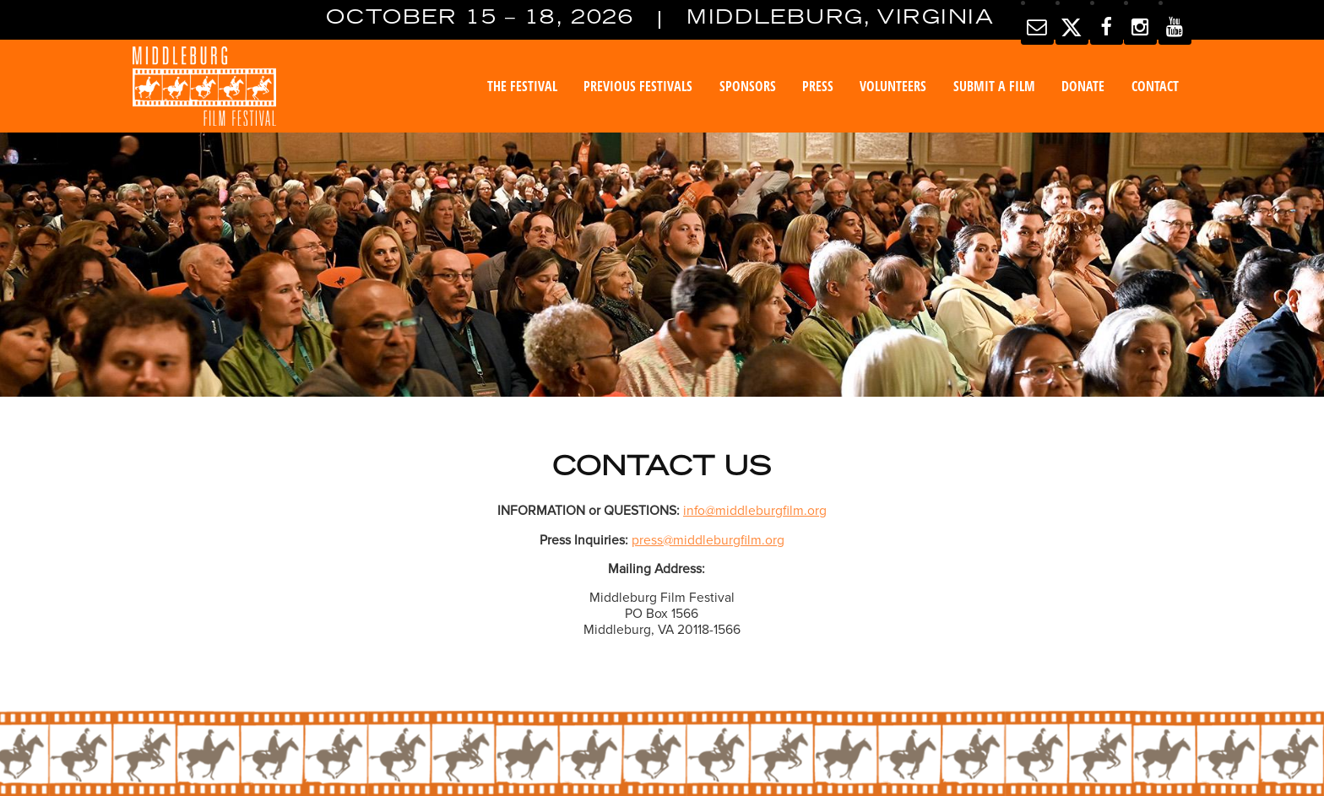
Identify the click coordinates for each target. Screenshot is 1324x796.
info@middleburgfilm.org (755, 511)
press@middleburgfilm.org (708, 541)
